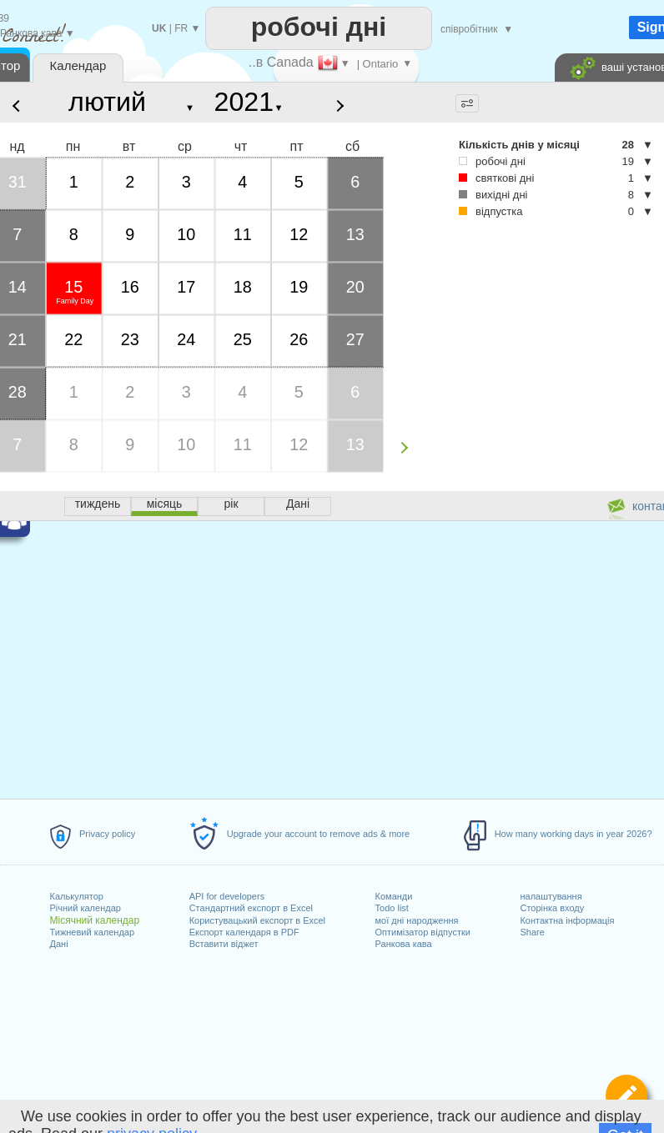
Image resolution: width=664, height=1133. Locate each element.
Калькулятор (76, 896)
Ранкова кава (403, 944)
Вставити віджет (224, 944)
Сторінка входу (552, 908)
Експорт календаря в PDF (244, 932)
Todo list (392, 908)
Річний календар (85, 908)
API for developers (227, 896)
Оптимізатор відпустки (422, 932)
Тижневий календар (92, 932)
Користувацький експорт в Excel (257, 920)
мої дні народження (417, 920)
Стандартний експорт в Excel (251, 908)
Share (532, 932)
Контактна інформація (567, 920)
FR (181, 28)
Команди (394, 896)
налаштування (550, 896)
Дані (59, 944)
